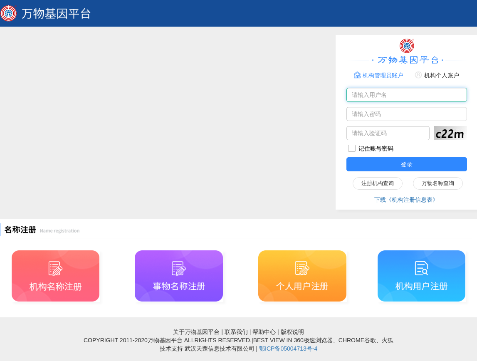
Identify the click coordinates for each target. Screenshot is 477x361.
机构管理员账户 (383, 75)
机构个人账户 (441, 75)
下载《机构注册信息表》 (406, 199)
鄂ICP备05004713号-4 (288, 348)
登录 (407, 164)
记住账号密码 (375, 148)
